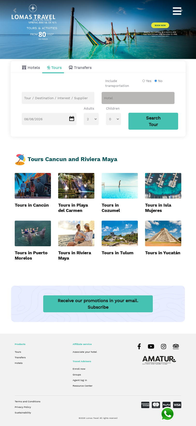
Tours (56, 67)
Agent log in (80, 380)
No (160, 81)
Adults (89, 108)
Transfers (82, 67)
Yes (148, 81)
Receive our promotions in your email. (98, 304)
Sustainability (23, 412)
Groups (77, 374)
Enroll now (79, 368)
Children (112, 108)
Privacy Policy (23, 406)
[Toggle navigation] (177, 11)
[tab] (29, 67)
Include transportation (117, 83)
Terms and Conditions (27, 401)
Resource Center (82, 385)
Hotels (34, 67)
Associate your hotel (85, 351)
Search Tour (153, 121)
